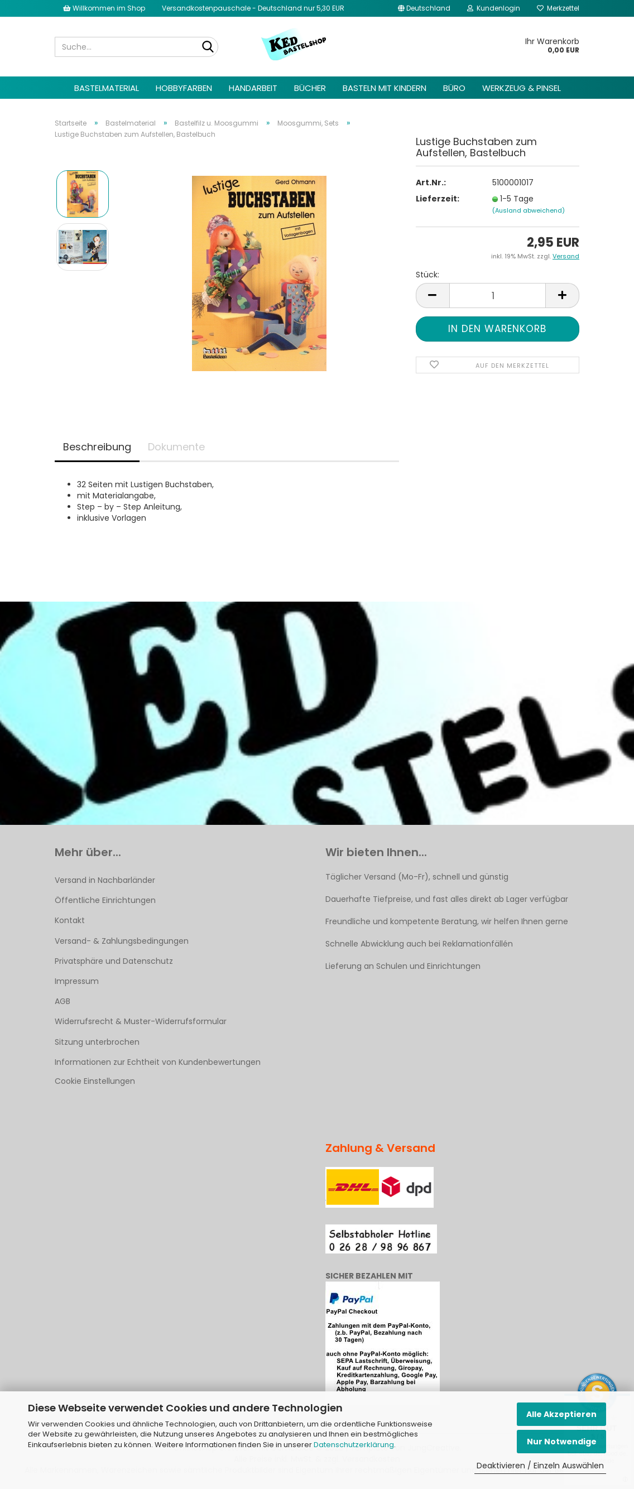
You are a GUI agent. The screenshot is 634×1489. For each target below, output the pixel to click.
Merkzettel (558, 8)
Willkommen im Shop (104, 8)
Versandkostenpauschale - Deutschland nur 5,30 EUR (253, 8)
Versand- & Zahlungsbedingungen (122, 941)
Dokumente (176, 447)
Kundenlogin (493, 8)
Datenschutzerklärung (354, 1444)
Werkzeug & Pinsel (521, 88)
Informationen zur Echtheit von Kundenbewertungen (158, 1062)
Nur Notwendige (562, 1441)
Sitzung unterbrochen (97, 1042)
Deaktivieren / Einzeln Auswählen (540, 1465)
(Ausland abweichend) (528, 210)
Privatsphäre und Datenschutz (114, 961)
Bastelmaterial (106, 88)
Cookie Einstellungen (95, 1081)
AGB (62, 1001)
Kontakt (70, 920)
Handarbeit (253, 88)
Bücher (310, 88)
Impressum (77, 981)
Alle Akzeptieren (561, 1414)
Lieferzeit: (437, 198)
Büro (454, 88)
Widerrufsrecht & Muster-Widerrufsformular (141, 1021)
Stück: (427, 274)
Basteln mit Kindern (384, 88)
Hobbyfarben (184, 88)
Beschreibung (97, 447)
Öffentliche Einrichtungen (105, 900)
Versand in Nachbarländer (105, 880)
